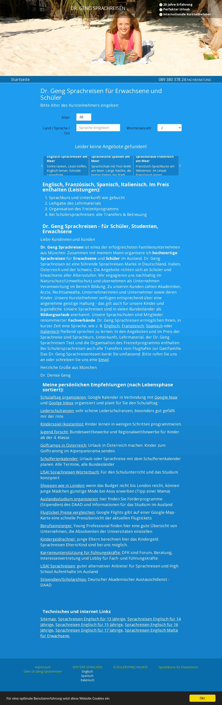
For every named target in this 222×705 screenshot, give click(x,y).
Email (103, 359)
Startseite (20, 79)
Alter (66, 117)
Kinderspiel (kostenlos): (62, 424)
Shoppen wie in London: (62, 485)
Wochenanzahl (139, 127)
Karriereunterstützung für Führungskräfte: (80, 552)
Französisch (133, 325)
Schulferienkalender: (59, 458)
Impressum (43, 667)
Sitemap (48, 618)
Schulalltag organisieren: (63, 397)
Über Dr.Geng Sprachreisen (43, 671)
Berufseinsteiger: (56, 525)
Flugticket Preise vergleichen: (67, 512)
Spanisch (154, 325)
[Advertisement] (18, 158)
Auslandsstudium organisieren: (69, 498)
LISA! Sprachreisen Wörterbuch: (70, 472)
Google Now (166, 397)
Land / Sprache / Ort (56, 130)
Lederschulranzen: (57, 410)
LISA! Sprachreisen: (58, 565)
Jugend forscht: (54, 431)
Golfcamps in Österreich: (63, 445)
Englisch (111, 325)
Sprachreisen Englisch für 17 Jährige (89, 630)
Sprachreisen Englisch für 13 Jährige (91, 618)
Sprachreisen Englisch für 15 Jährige (89, 624)
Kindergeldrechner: (58, 539)
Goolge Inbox (61, 402)
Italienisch (49, 331)
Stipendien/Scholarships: (63, 579)
